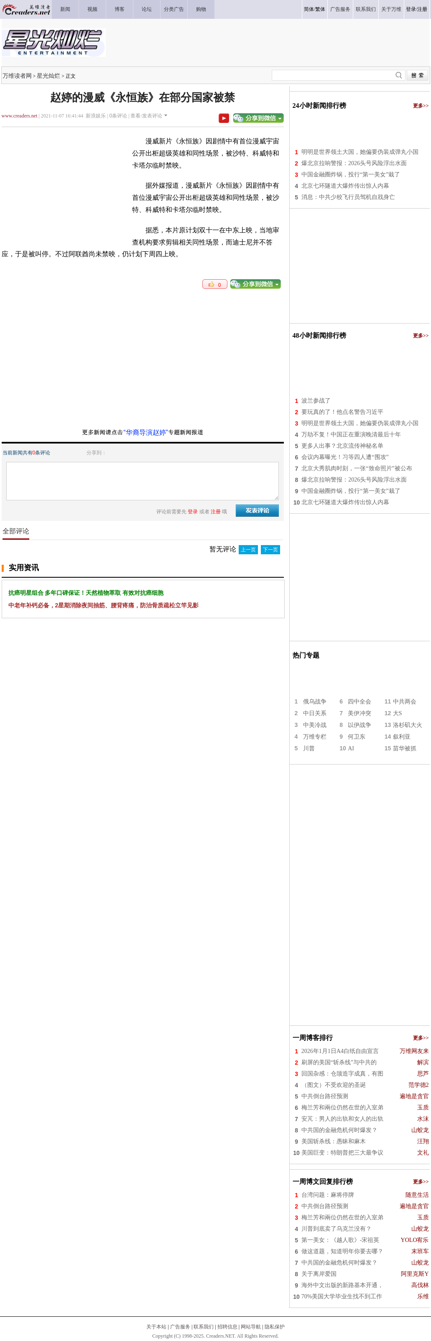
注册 (422, 9)
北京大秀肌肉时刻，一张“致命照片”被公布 (356, 468)
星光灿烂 (48, 75)
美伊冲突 (359, 713)
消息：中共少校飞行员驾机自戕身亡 (348, 197)
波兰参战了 (316, 401)
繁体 (320, 9)
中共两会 (404, 702)
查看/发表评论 (146, 116)
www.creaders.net (20, 116)
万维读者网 (17, 75)
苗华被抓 (404, 748)
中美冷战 (314, 725)
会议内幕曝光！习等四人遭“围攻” (344, 457)
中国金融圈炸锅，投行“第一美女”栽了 (350, 174)
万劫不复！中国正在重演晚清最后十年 (351, 434)
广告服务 (180, 1327)
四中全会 (359, 702)
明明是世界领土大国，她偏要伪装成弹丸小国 (359, 152)
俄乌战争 (314, 702)
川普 (309, 748)
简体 (309, 9)
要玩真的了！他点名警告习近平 (342, 412)
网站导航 (251, 1327)
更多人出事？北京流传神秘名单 (342, 446)
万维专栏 (314, 737)
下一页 (270, 550)
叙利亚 (402, 737)
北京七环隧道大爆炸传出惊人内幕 (345, 186)
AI (351, 748)
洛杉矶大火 (407, 725)
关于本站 (156, 1327)
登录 (411, 9)
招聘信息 (227, 1327)
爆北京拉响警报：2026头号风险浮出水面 (354, 163)
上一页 (248, 550)
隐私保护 (275, 1327)
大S (397, 713)
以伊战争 (359, 725)
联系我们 (204, 1327)
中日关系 (314, 713)
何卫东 (356, 737)
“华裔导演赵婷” (145, 432)
